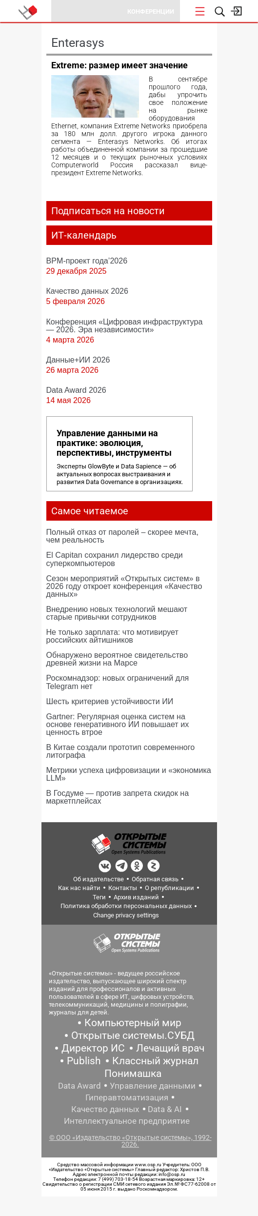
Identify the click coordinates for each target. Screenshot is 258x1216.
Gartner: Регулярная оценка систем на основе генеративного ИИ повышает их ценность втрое (117, 724)
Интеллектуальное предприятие (127, 1121)
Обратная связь (155, 879)
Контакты (122, 888)
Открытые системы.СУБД (133, 1035)
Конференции (150, 11)
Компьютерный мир (132, 1023)
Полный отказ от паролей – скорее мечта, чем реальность (122, 535)
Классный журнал (155, 1061)
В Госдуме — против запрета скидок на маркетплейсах (117, 797)
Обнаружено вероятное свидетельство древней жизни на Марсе (117, 658)
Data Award (79, 1086)
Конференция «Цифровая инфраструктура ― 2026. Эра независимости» (124, 325)
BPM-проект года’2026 (87, 260)
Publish (84, 1061)
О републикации (169, 888)
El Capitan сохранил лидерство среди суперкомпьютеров (114, 558)
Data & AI (165, 1109)
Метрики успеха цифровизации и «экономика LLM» (128, 774)
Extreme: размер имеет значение (119, 65)
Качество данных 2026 (87, 290)
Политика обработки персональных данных (126, 906)
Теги (99, 897)
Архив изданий (136, 897)
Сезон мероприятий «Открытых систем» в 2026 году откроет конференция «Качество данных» (124, 586)
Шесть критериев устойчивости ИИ (110, 701)
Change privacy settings (126, 915)
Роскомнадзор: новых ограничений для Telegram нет (117, 681)
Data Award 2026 (76, 389)
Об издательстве (98, 879)
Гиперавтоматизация (126, 1097)
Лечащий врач (170, 1048)
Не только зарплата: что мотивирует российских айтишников (112, 636)
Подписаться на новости (108, 211)
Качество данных (105, 1109)
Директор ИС (93, 1048)
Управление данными (153, 1086)
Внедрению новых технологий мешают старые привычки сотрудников (117, 613)
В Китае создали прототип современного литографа (120, 751)
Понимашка (132, 1073)
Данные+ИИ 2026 (78, 359)
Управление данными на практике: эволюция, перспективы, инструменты (114, 443)
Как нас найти (79, 888)
